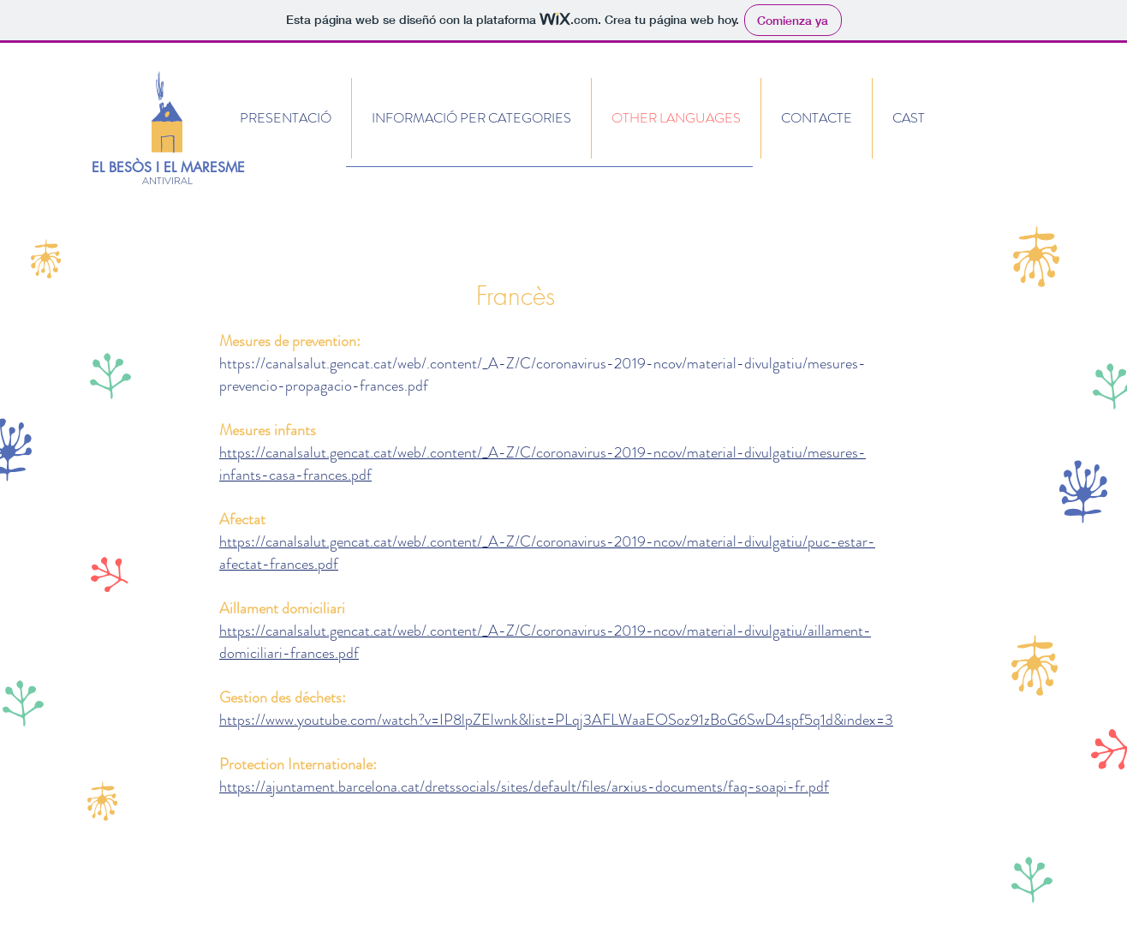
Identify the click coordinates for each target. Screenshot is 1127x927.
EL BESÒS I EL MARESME (168, 167)
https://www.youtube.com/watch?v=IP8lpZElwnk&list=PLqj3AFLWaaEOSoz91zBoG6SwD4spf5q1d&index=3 (556, 720)
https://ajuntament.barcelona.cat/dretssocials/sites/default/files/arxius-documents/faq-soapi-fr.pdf (524, 786)
